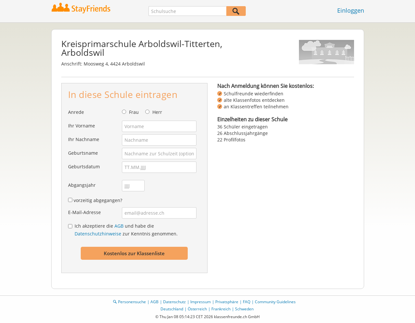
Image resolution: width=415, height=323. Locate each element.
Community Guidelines (275, 302)
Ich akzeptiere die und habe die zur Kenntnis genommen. (126, 230)
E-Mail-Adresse (84, 212)
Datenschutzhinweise (98, 234)
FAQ (246, 302)
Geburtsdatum (84, 166)
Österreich (197, 309)
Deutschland (171, 309)
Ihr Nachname (83, 139)
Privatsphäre (226, 302)
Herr (157, 112)
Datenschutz (174, 302)
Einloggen (350, 10)
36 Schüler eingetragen (242, 127)
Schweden (244, 309)
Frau (134, 112)
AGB (119, 226)
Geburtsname (83, 153)
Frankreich (221, 309)
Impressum (200, 302)
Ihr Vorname (81, 126)
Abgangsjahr (82, 185)
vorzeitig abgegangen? (98, 200)
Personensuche (132, 302)
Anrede (76, 112)
